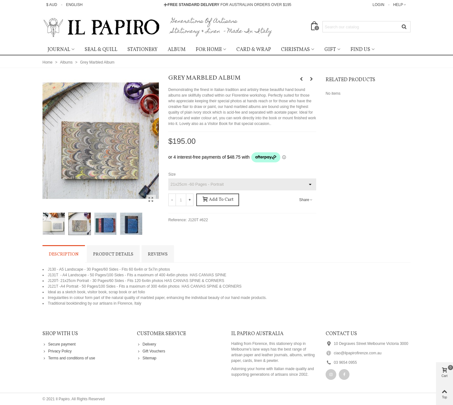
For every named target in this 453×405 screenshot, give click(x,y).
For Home (209, 49)
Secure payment (59, 344)
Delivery (146, 344)
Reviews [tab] (158, 254)
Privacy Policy (57, 351)
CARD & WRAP (253, 49)
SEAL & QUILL (101, 49)
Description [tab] (64, 254)
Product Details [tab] (113, 254)
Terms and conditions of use (68, 358)
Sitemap (146, 358)
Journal (59, 49)
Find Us (360, 49)
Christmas (295, 49)
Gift (330, 49)
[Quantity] (181, 200)
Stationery (142, 49)
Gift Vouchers (151, 351)
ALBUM (177, 49)
